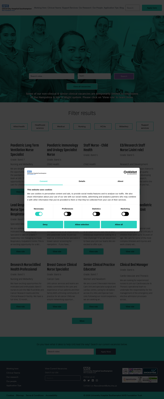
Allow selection (82, 224)
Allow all (119, 224)
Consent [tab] (44, 181)
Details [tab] (82, 181)
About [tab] (120, 181)
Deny (45, 224)
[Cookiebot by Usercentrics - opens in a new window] (125, 173)
